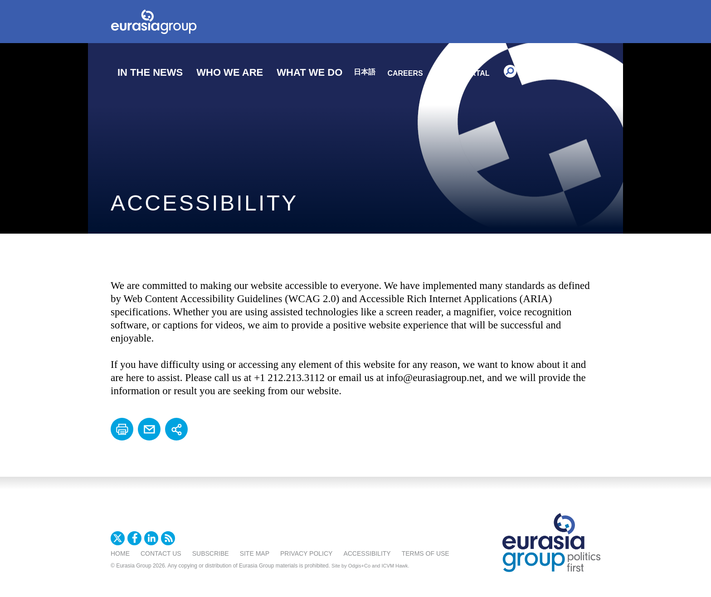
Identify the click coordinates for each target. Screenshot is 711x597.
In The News (150, 72)
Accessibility (366, 553)
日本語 (364, 72)
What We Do (309, 72)
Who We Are (229, 72)
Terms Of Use (425, 553)
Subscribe (210, 553)
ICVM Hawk (395, 565)
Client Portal (461, 73)
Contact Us (161, 553)
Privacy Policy (306, 553)
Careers (405, 73)
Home (120, 553)
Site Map (254, 553)
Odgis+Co (359, 565)
